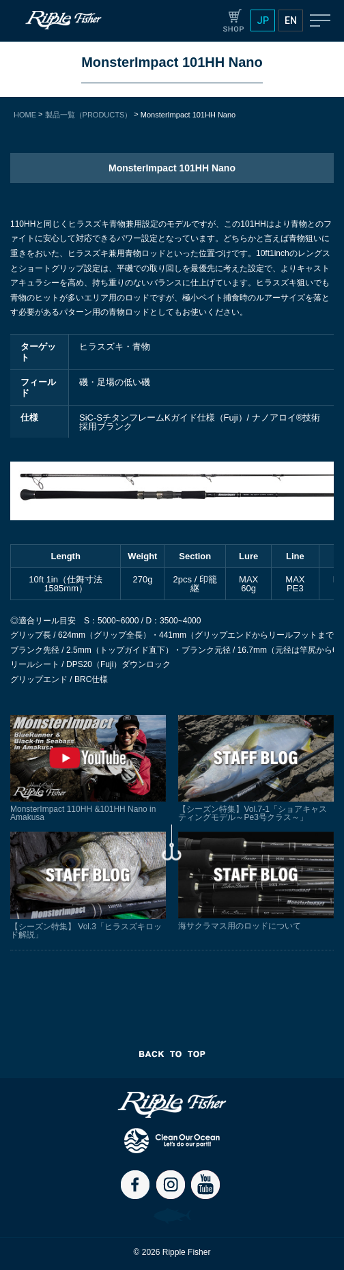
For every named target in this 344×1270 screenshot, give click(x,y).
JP (263, 20)
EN (291, 20)
